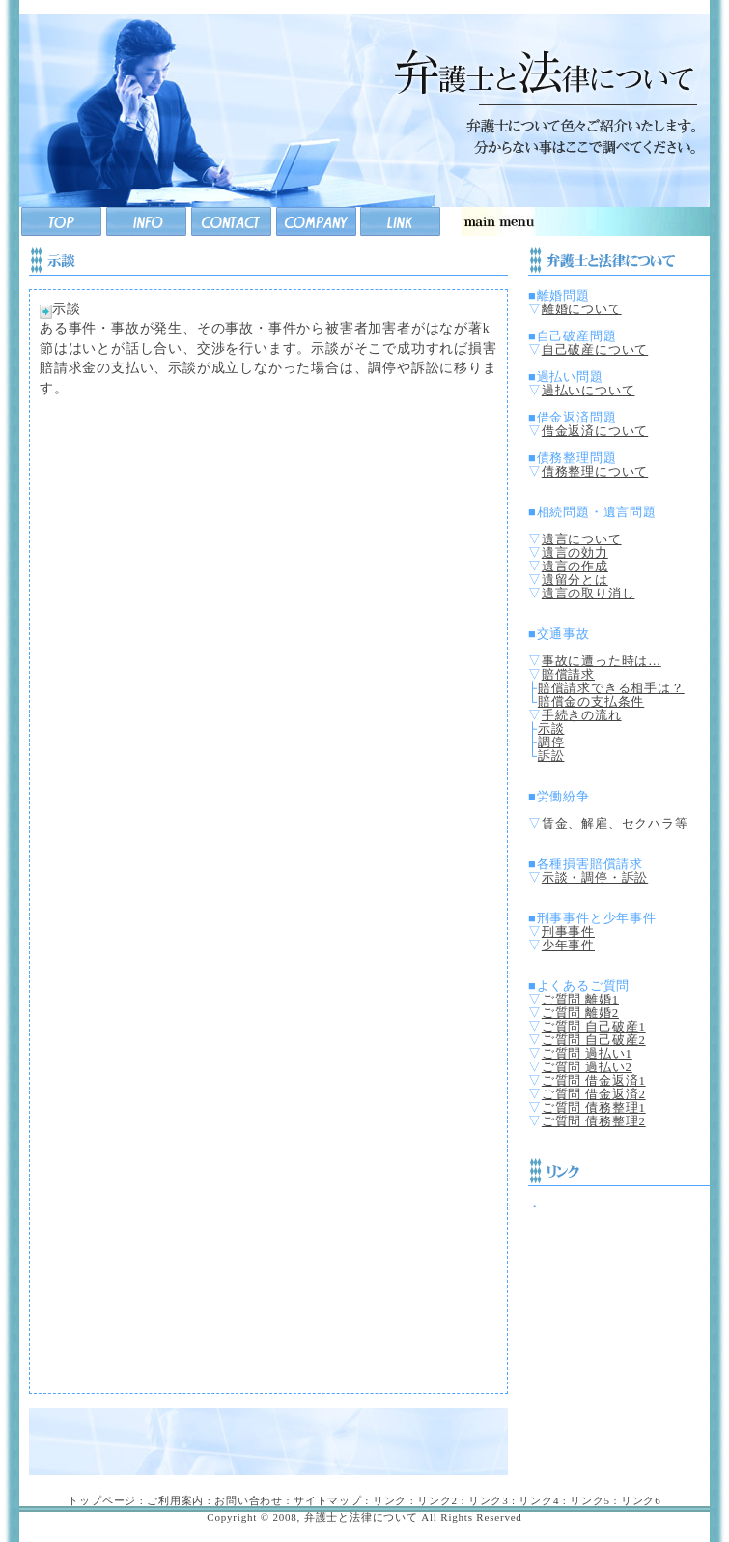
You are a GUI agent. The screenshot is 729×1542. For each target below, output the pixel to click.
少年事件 (568, 945)
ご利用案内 (175, 1500)
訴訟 (551, 756)
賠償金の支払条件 (591, 702)
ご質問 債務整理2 (594, 1121)
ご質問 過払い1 (587, 1054)
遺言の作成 (575, 566)
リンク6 (641, 1500)
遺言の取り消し (588, 593)
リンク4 (539, 1500)
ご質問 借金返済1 (594, 1081)
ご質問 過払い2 (587, 1067)
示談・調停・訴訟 (595, 878)
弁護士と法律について (361, 1517)
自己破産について (595, 350)
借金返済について (595, 431)
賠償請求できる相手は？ (611, 688)
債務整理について (595, 472)
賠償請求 (568, 675)
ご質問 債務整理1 (594, 1108)
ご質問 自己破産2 (594, 1040)
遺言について (582, 539)
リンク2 (437, 1500)
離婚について (582, 309)
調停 (551, 742)
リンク (390, 1500)
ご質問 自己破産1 (594, 1026)
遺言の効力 (575, 553)
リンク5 (590, 1500)
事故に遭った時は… (601, 661)
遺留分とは (575, 580)
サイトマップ (328, 1500)
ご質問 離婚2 (580, 1013)
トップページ (102, 1500)
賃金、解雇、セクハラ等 (615, 823)
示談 (551, 729)
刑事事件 (568, 932)
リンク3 (488, 1500)
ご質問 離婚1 (580, 999)
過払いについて (588, 390)
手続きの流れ (582, 715)
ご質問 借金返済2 (594, 1094)
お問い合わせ (248, 1500)
